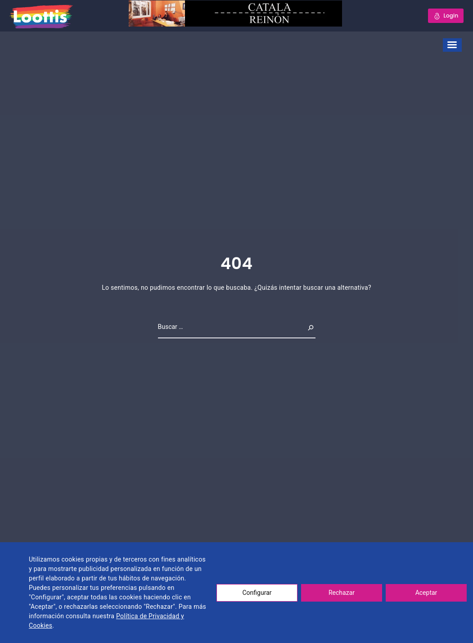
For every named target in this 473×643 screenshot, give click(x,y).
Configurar (257, 592)
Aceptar (426, 592)
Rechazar (342, 592)
